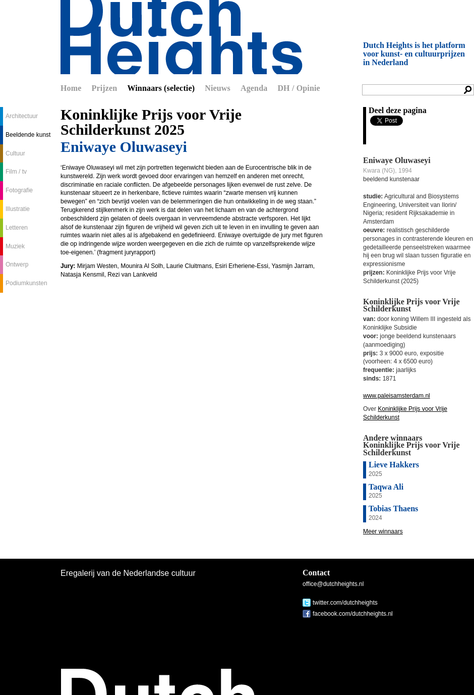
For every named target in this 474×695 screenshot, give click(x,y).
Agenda (254, 88)
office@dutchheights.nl (333, 583)
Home (71, 88)
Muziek (15, 246)
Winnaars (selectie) (161, 88)
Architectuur (22, 116)
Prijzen (104, 88)
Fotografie (19, 190)
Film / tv (16, 171)
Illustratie (18, 208)
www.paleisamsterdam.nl (396, 395)
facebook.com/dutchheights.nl (353, 613)
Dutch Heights (182, 37)
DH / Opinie (298, 88)
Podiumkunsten (26, 283)
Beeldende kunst (28, 134)
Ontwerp (17, 264)
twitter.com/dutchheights (345, 602)
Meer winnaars (383, 531)
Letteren (17, 227)
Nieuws (217, 88)
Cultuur (15, 153)
